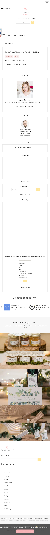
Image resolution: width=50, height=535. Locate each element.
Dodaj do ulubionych (20, 64)
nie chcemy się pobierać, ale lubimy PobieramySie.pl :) (25, 275)
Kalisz (16, 56)
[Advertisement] (25, 228)
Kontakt (6, 499)
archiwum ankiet (25, 287)
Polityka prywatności (25, 194)
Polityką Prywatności (39, 526)
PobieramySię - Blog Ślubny (25, 147)
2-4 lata (21, 267)
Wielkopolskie (9, 56)
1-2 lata (20, 265)
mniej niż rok (22, 263)
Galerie (34, 18)
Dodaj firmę (7, 496)
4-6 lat (20, 269)
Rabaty (6, 479)
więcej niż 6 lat (22, 271)
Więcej (8, 64)
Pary (25, 18)
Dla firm (6, 492)
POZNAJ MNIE (29, 106)
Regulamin (7, 502)
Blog (29, 18)
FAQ (5, 505)
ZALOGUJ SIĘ (6, 8)
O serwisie (7, 476)
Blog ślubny (7, 486)
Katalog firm (18, 18)
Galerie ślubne (8, 482)
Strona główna (8, 473)
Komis (6, 489)
